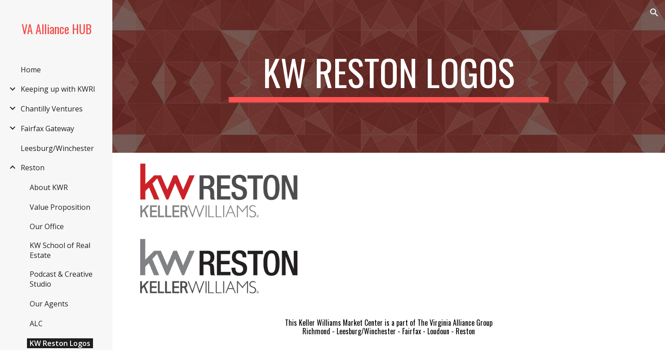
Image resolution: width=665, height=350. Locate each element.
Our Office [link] (47, 226)
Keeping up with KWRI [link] (58, 89)
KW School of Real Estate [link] (60, 250)
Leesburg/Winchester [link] (57, 148)
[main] (388, 76)
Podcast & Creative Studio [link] (61, 279)
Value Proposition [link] (60, 207)
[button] (654, 12)
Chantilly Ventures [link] (52, 109)
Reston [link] (32, 168)
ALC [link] (36, 323)
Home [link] (31, 70)
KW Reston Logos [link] (60, 343)
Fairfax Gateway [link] (47, 128)
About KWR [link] (49, 187)
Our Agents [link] (49, 304)
